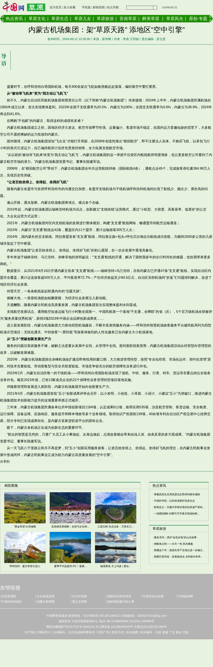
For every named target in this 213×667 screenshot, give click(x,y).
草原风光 (174, 18)
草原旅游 (105, 18)
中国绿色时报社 (11, 601)
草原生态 (59, 18)
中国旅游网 (185, 596)
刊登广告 (103, 632)
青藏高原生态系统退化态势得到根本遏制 (177, 494)
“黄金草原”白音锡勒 (25, 526)
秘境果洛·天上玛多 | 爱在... (115, 566)
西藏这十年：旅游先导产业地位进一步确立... (179, 550)
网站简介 (45, 632)
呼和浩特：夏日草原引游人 (25, 566)
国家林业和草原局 (119, 596)
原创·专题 (198, 18)
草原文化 (37, 18)
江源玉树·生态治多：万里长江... (116, 526)
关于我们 (30, 632)
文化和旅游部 (46, 596)
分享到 (5, 461)
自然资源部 (8, 596)
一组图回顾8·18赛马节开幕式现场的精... (176, 513)
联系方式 (118, 632)
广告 (172, 632)
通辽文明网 (79, 601)
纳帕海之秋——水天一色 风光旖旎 (173, 543)
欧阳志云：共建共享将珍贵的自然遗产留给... (179, 507)
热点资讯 (14, 18)
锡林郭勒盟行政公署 (120, 601)
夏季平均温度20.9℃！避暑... (70, 566)
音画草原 (128, 18)
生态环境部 (79, 596)
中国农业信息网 (153, 596)
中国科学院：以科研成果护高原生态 (174, 500)
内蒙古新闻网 (46, 601)
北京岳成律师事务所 (81, 632)
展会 (179, 632)
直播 (165, 632)
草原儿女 (82, 18)
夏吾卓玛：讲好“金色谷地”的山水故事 (175, 537)
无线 (186, 632)
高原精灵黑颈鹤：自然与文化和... (70, 526)
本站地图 (132, 632)
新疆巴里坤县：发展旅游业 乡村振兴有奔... (178, 556)
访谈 (158, 632)
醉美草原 (150, 18)
